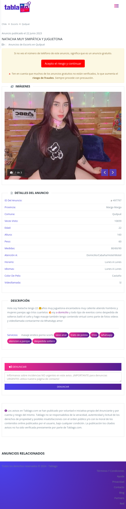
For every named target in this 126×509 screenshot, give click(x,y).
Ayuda (120, 476)
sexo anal (61, 335)
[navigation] (116, 5)
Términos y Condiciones (110, 470)
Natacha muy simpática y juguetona (32, 39)
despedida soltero (44, 341)
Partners (119, 498)
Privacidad (118, 481)
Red (122, 503)
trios (94, 335)
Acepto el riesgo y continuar (63, 63)
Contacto (119, 487)
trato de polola (79, 335)
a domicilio (62, 312)
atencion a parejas (19, 341)
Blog (121, 492)
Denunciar (63, 386)
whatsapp (106, 335)
